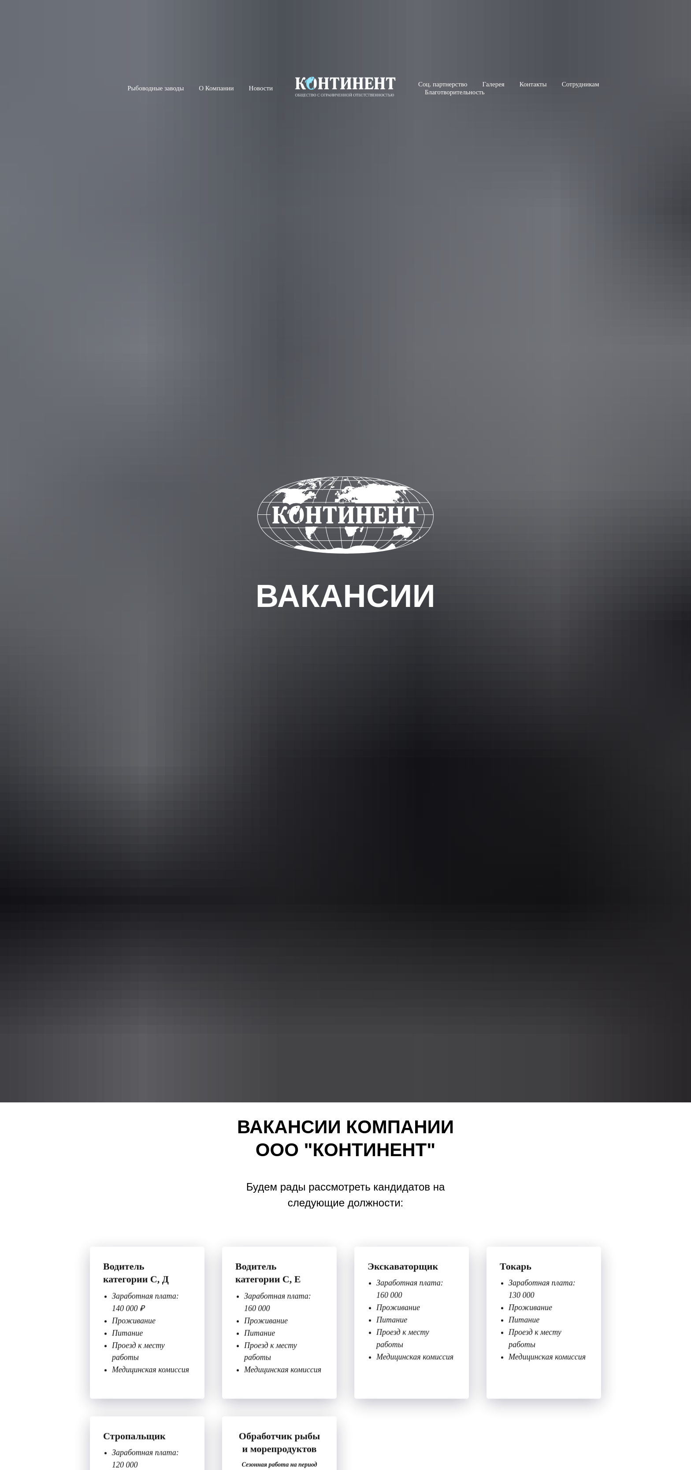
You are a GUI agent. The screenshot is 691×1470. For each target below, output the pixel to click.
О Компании (216, 88)
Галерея (493, 84)
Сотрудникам (580, 84)
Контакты (533, 84)
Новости (261, 88)
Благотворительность (455, 92)
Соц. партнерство (442, 84)
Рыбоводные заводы (155, 88)
